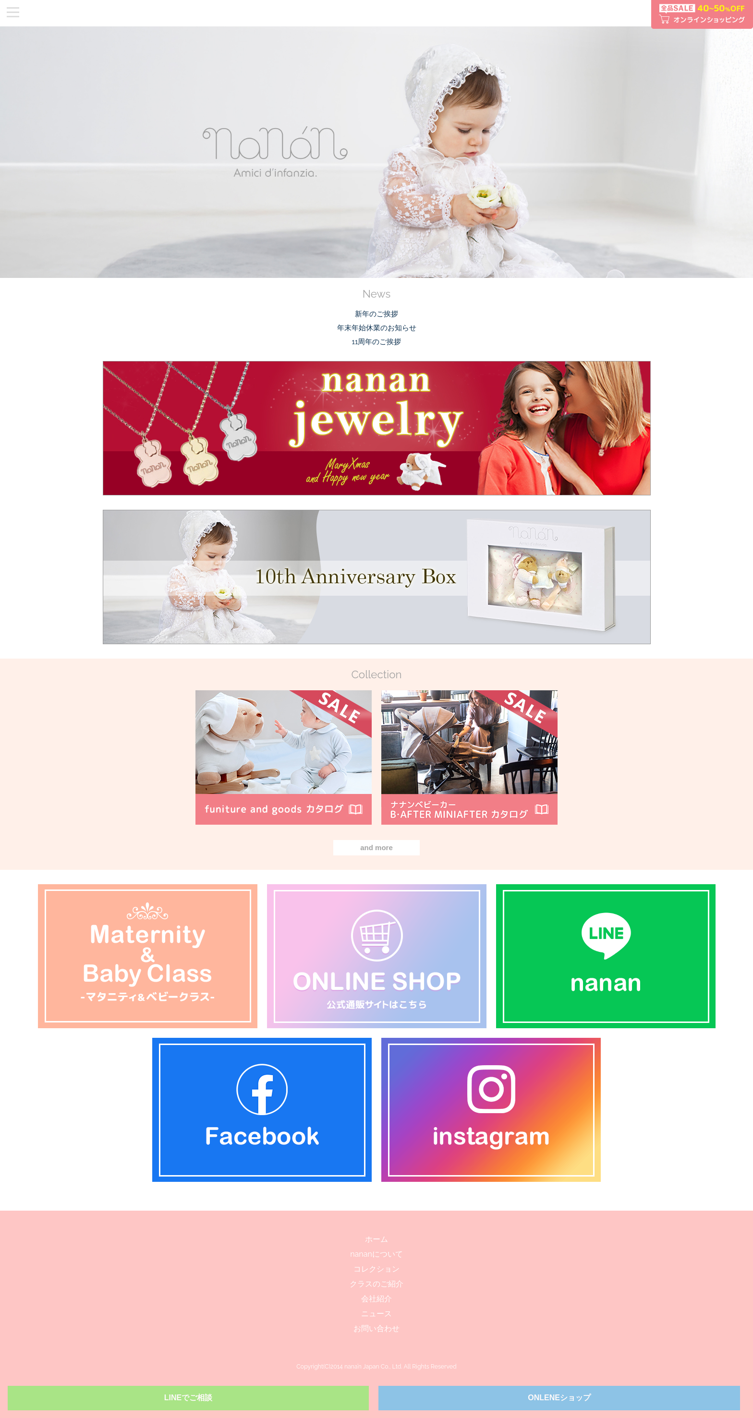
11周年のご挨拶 (376, 341)
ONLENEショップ (559, 1398)
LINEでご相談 (188, 1398)
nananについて (376, 1254)
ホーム (376, 1239)
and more (376, 847)
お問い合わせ (376, 1328)
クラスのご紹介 (376, 1283)
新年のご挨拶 (376, 314)
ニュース (376, 1313)
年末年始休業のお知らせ (376, 328)
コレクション (376, 1269)
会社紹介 (376, 1298)
